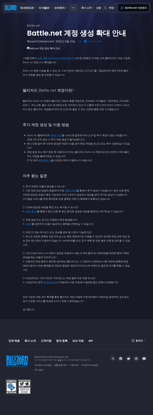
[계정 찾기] (31, 211)
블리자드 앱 (45, 160)
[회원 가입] (56, 135)
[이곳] (28, 224)
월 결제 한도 (49, 282)
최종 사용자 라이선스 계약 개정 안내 (56, 58)
